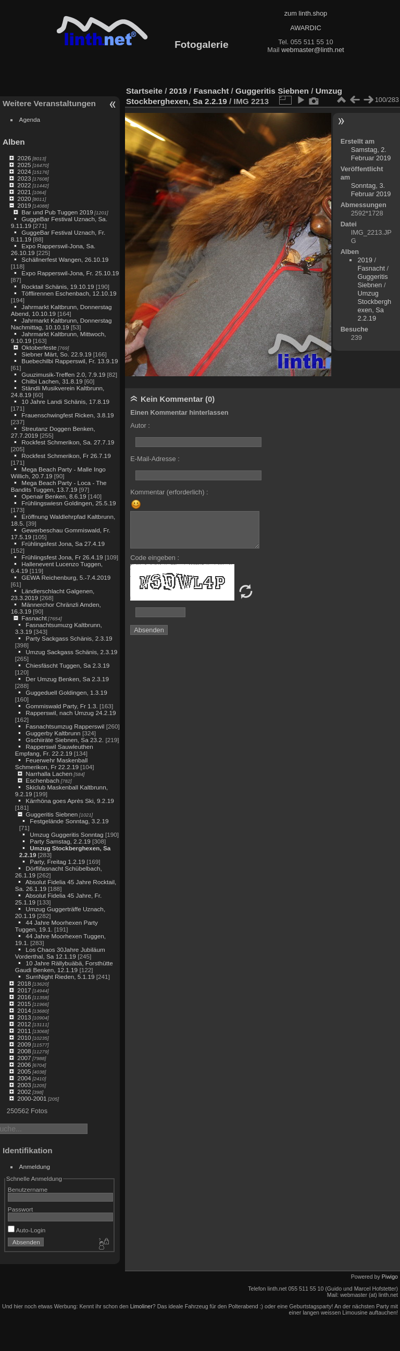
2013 (24, 1017)
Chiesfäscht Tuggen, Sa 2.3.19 (67, 665)
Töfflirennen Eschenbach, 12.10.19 (68, 293)
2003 (24, 1084)
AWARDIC (305, 28)
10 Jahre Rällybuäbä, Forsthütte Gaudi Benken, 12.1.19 (64, 966)
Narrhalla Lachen (49, 773)
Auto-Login (27, 1230)
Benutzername (28, 1189)
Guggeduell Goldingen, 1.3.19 (66, 692)
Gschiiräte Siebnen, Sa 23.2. (65, 739)
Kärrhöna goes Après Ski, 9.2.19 (70, 800)
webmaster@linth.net (312, 50)
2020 (24, 198)
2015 (24, 1003)
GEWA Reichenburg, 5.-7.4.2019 (65, 577)
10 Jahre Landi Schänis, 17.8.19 (65, 401)
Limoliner (141, 1306)
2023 (24, 178)
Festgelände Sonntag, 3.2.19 (69, 821)
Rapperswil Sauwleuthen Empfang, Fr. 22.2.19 (54, 750)
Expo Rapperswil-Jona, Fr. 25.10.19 (70, 273)
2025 (24, 164)
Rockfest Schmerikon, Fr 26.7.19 (65, 455)
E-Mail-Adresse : (155, 459)
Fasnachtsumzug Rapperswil (65, 726)
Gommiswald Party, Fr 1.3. (61, 706)
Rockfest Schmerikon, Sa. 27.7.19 (67, 442)
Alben (14, 141)
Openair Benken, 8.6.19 (53, 496)
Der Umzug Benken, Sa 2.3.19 (67, 679)
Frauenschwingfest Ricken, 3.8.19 (67, 415)
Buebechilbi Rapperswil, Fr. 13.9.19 (69, 361)
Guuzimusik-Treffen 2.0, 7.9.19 (63, 374)
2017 (24, 990)
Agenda (30, 119)
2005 (24, 1071)
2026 (24, 158)
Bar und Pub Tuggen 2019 (57, 212)
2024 (24, 171)
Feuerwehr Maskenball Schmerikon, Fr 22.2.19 (51, 763)
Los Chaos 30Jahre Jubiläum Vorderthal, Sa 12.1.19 (60, 953)
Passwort (20, 1209)
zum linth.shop (306, 13)
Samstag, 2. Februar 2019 (371, 154)
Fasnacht (33, 618)
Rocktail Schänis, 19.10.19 (57, 286)
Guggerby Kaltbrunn (53, 733)
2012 (24, 1024)
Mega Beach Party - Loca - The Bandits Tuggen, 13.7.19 (59, 486)
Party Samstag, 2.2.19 (60, 841)
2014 (24, 1010)
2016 (24, 996)
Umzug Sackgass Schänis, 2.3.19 (71, 651)
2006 (24, 1064)
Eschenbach (42, 780)
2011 (24, 1030)
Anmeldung (35, 1166)
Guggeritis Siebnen (52, 814)
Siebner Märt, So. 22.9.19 (56, 354)
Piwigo (390, 1276)
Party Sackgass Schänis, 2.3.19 (69, 638)
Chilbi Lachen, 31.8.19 (51, 381)
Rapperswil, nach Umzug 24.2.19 (71, 712)
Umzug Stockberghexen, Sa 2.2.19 (374, 305)
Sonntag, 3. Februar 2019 (371, 190)
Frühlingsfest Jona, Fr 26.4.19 (62, 557)
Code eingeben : (154, 558)
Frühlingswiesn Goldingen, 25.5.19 (68, 503)
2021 (24, 191)
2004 (24, 1078)
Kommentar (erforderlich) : (169, 492)
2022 (24, 185)
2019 (24, 205)
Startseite (144, 90)
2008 (24, 1051)
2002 (24, 1091)
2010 (24, 1037)
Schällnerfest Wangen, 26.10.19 (64, 259)
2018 (24, 983)
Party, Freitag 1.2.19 (57, 861)
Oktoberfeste (38, 347)
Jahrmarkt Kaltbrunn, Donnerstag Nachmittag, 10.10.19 (61, 323)
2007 (24, 1057)
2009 (24, 1044)
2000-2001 (31, 1098)
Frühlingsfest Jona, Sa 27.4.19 (63, 543)
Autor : (140, 425)
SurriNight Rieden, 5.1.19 (60, 976)
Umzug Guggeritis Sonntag (66, 834)
